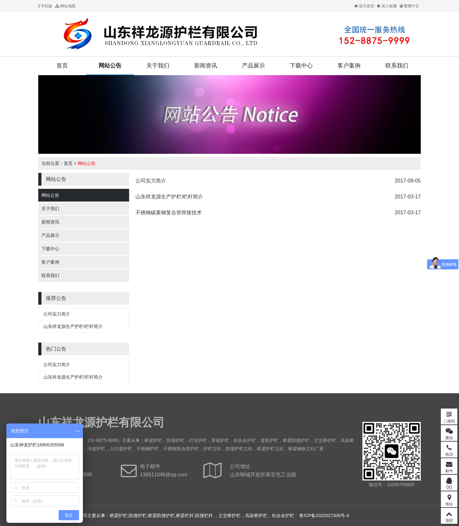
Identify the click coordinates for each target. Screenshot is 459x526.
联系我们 (396, 65)
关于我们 (157, 65)
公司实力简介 (56, 313)
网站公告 (109, 65)
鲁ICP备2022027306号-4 (324, 515)
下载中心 (301, 65)
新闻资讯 (205, 65)
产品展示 (253, 65)
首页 (62, 65)
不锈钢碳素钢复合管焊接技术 (168, 212)
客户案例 (349, 65)
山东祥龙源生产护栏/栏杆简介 (73, 326)
